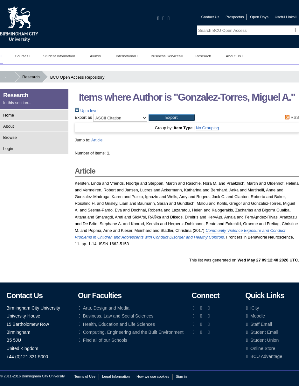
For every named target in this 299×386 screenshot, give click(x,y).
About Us (234, 56)
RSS (291, 117)
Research (204, 56)
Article (97, 140)
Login (8, 148)
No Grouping (207, 127)
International (127, 56)
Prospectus (235, 17)
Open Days (259, 17)
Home (8, 115)
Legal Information (116, 376)
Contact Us (210, 17)
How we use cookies (152, 376)
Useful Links (285, 17)
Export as (83, 117)
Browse (10, 137)
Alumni (96, 56)
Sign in (181, 376)
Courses (22, 56)
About (8, 126)
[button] (172, 117)
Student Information (60, 56)
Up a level (86, 110)
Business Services (167, 56)
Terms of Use (84, 376)
